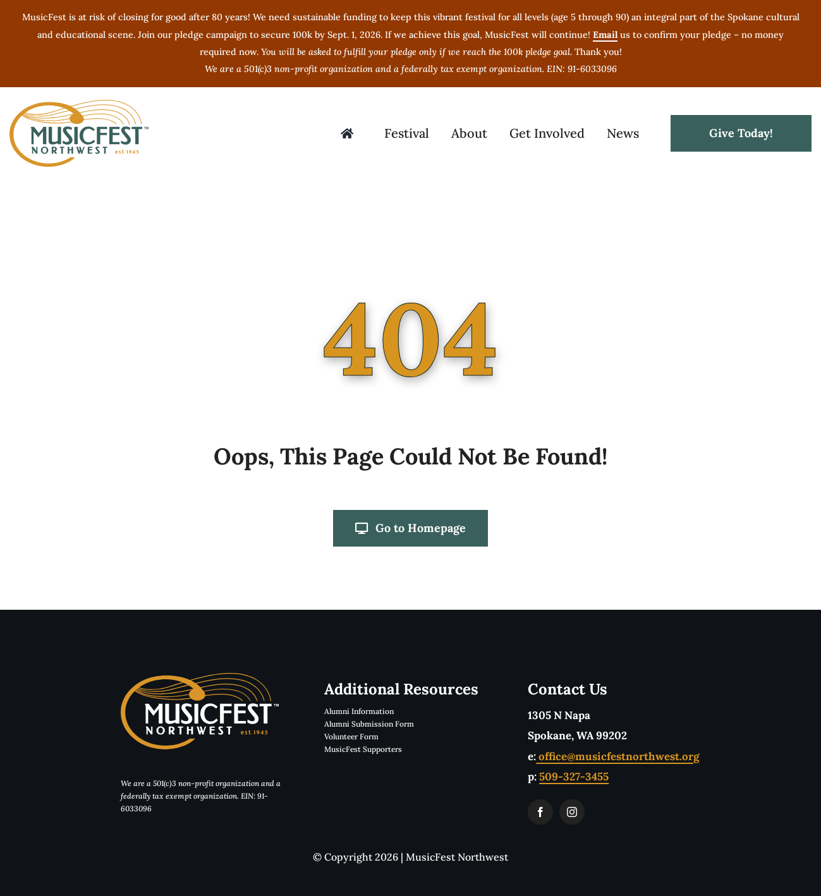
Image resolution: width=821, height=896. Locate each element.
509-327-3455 (574, 777)
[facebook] (540, 812)
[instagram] (572, 812)
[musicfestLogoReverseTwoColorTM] (200, 678)
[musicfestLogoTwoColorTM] (79, 105)
